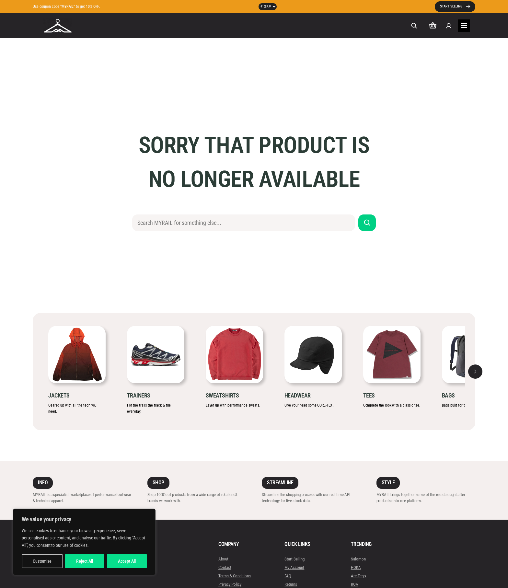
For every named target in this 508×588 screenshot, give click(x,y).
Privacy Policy (229, 584)
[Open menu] (464, 25)
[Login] (448, 25)
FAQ (287, 575)
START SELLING (451, 6)
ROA (354, 584)
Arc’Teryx (358, 575)
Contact (224, 567)
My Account (294, 567)
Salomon (358, 559)
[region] (84, 542)
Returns (290, 584)
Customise (42, 561)
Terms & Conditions (234, 575)
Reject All (84, 561)
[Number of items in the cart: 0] (432, 25)
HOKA (356, 567)
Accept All (127, 561)
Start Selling (294, 559)
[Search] (367, 222)
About (223, 559)
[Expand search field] (414, 25)
